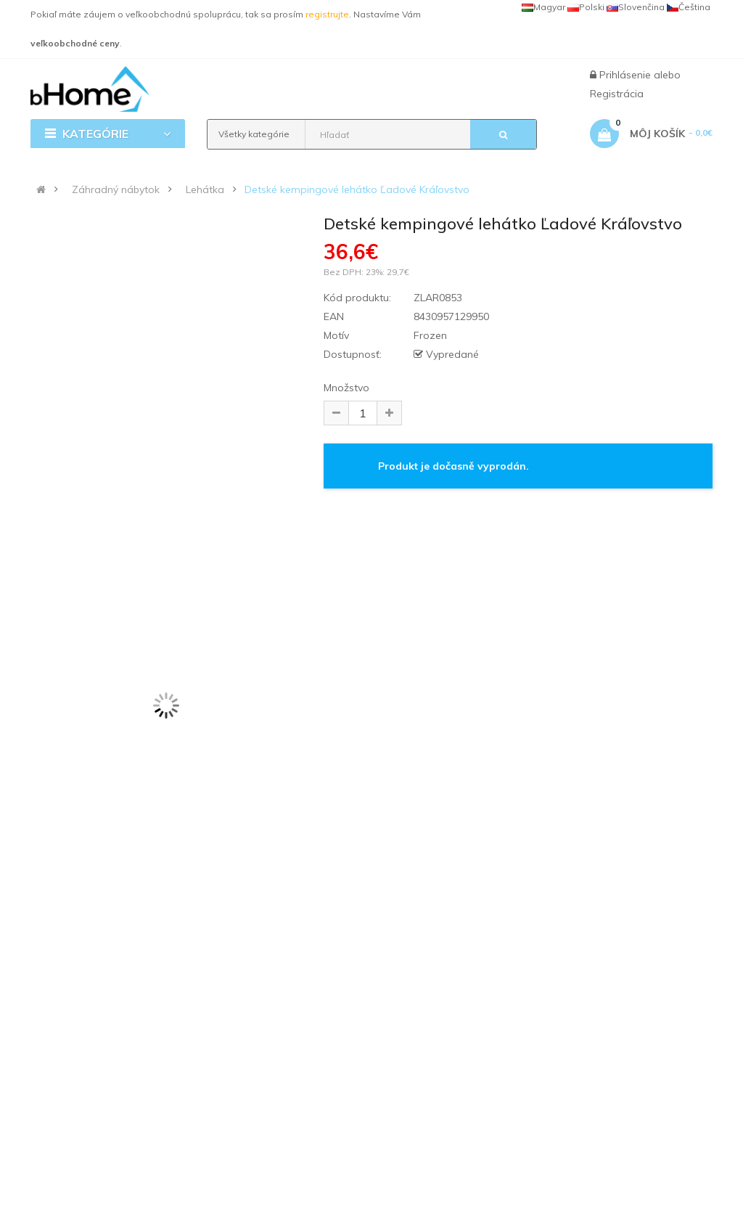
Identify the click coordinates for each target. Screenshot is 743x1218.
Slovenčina (636, 6)
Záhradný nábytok (116, 189)
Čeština (688, 6)
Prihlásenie (626, 74)
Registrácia (617, 93)
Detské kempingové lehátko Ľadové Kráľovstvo (357, 189)
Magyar (543, 6)
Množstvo (346, 387)
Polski (585, 6)
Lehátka (205, 189)
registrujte (327, 14)
